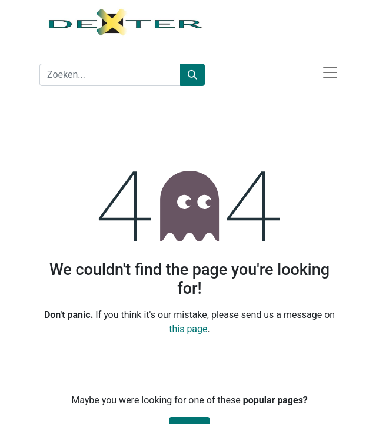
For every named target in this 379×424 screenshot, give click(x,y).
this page (188, 328)
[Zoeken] (192, 75)
